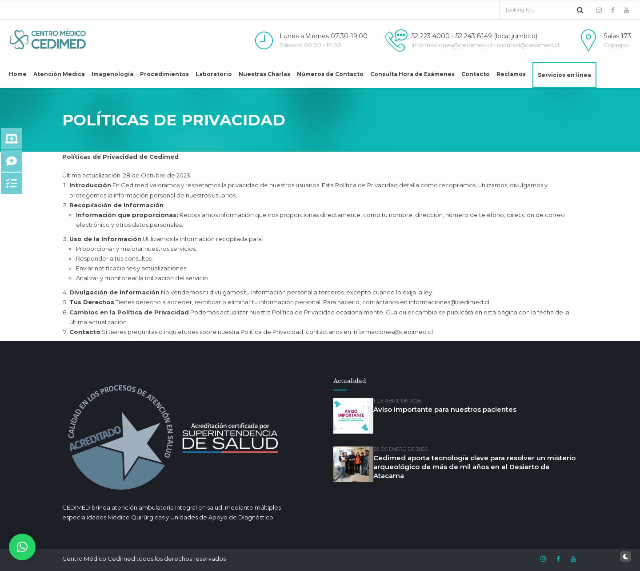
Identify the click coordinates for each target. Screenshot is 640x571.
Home (18, 74)
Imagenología (112, 74)
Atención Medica (59, 74)
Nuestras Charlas (264, 74)
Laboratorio (214, 74)
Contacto (475, 74)
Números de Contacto (330, 74)
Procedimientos (164, 74)
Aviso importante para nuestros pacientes (444, 409)
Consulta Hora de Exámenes (412, 74)
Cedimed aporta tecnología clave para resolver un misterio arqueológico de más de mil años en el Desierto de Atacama (474, 467)
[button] (22, 547)
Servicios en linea (564, 75)
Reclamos (511, 74)
